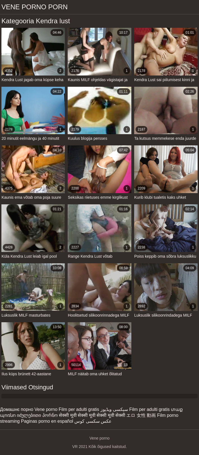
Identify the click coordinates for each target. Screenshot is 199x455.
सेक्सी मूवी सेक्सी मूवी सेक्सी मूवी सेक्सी (92, 415)
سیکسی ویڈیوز (114, 409)
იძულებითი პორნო (37, 415)
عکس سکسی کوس (93, 421)
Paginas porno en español (47, 421)
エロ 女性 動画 (141, 415)
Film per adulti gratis (79, 409)
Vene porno (46, 409)
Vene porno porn (34, 7)
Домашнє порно (16, 409)
